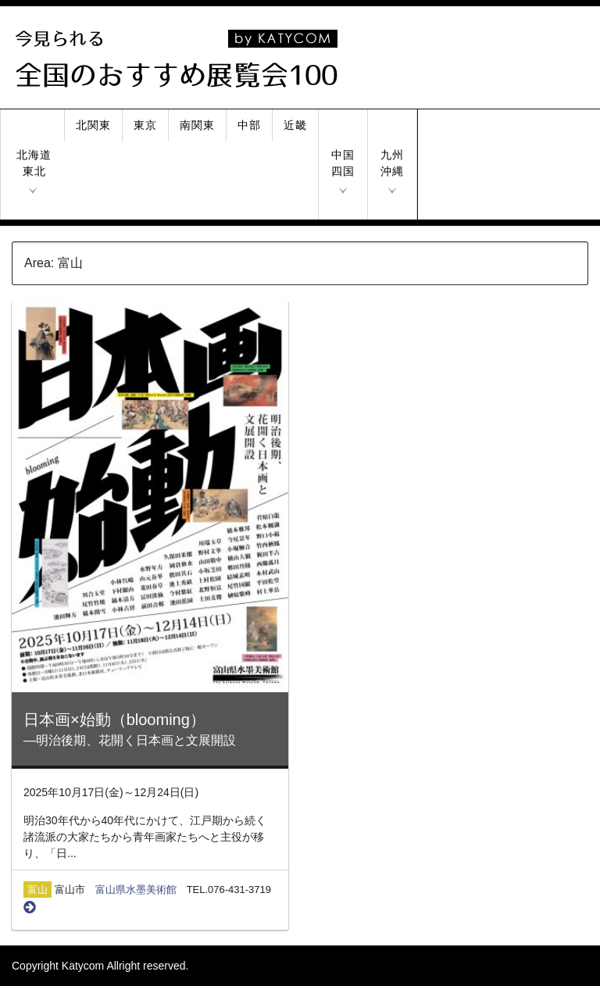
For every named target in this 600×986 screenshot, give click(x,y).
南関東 (197, 125)
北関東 (93, 125)
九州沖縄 (392, 162)
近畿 (295, 125)
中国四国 (343, 162)
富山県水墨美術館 (136, 889)
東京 (145, 125)
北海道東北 (34, 162)
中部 (249, 125)
